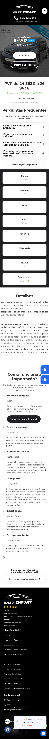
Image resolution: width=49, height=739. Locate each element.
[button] (24, 55)
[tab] (24, 127)
